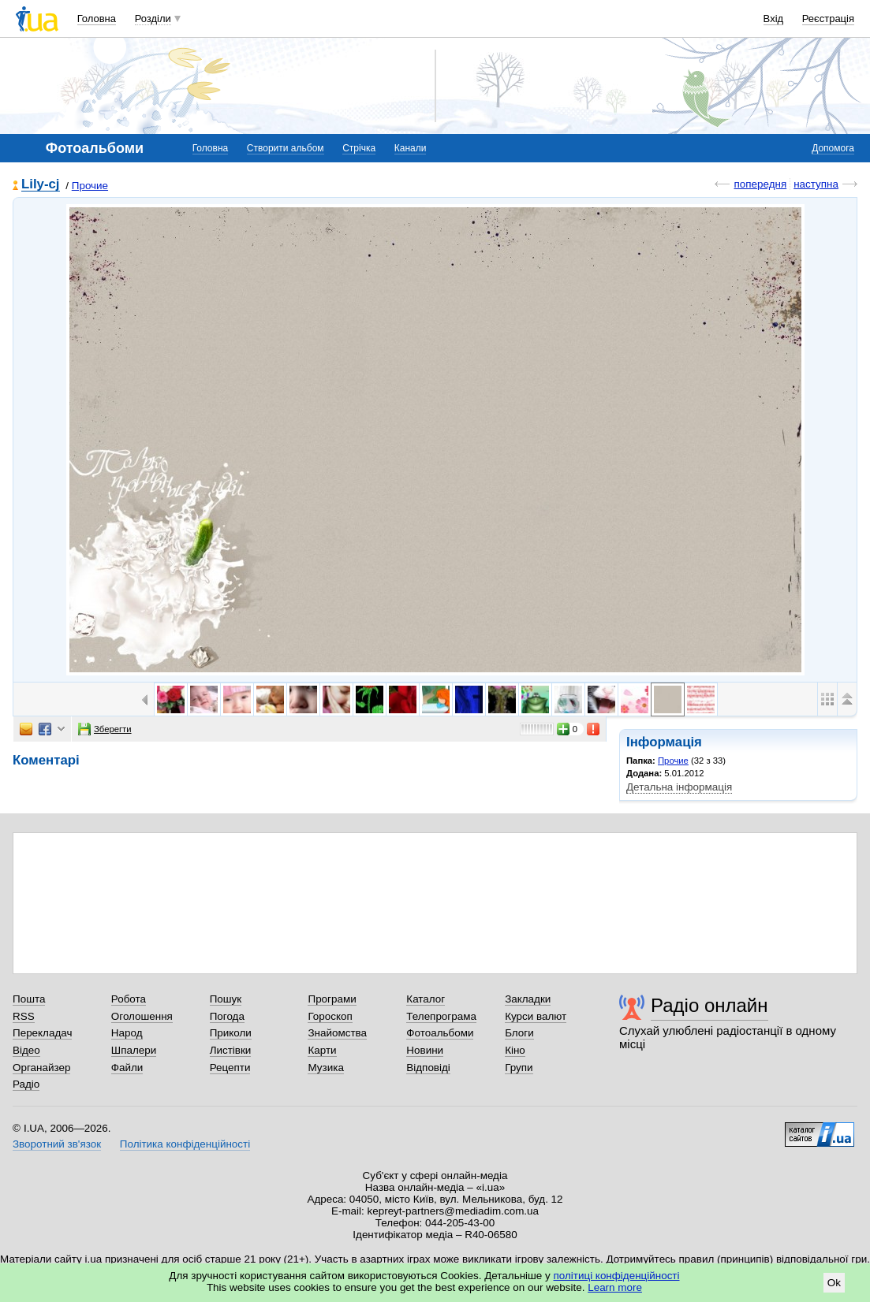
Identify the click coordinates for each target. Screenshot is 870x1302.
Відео (26, 1050)
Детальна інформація (679, 787)
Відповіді (428, 1067)
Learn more (615, 1287)
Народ (127, 1033)
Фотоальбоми (439, 1033)
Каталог (425, 999)
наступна (815, 184)
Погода (227, 1016)
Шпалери (133, 1050)
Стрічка (358, 148)
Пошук (226, 999)
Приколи (231, 1033)
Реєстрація (828, 18)
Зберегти (105, 729)
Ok (834, 1283)
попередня (760, 184)
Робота (128, 999)
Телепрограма (441, 1016)
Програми (332, 999)
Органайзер (41, 1067)
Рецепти (230, 1067)
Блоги (519, 1033)
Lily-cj (40, 185)
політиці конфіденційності (617, 1276)
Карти (322, 1050)
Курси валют (535, 1016)
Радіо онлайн (709, 1005)
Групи (518, 1067)
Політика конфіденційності (185, 1144)
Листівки (231, 1050)
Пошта (29, 999)
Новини (424, 1050)
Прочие (90, 186)
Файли (127, 1067)
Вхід (774, 18)
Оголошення (142, 1016)
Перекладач (42, 1033)
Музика (325, 1067)
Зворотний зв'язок (57, 1144)
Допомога (833, 148)
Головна (96, 18)
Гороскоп (330, 1016)
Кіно (515, 1050)
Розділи (153, 18)
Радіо (26, 1084)
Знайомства (337, 1033)
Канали (410, 148)
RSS (24, 1016)
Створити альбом (285, 148)
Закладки (528, 999)
